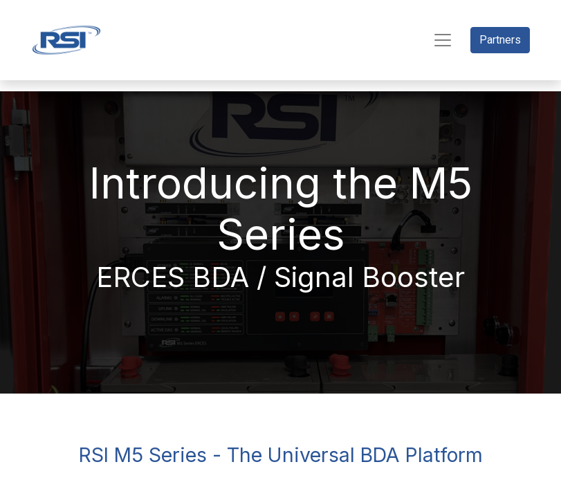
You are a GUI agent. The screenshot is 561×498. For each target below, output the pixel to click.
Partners (500, 39)
